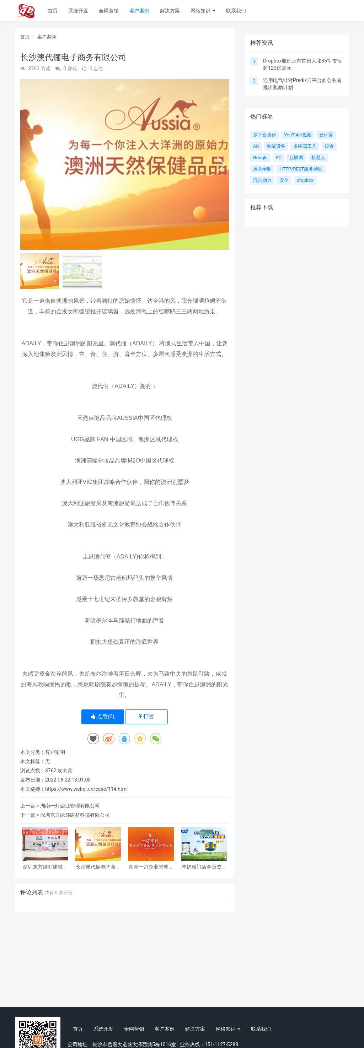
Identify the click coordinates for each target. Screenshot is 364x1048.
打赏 (146, 716)
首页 (53, 10)
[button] (220, 164)
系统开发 (78, 10)
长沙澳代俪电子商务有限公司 (98, 867)
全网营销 (109, 10)
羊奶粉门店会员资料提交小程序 (204, 867)
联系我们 (236, 10)
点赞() (102, 716)
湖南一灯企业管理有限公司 (70, 806)
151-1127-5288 (221, 1044)
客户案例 (139, 10)
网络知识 (203, 10)
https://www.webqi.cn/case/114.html (86, 789)
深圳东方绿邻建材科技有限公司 (75, 815)
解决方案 (170, 10)
